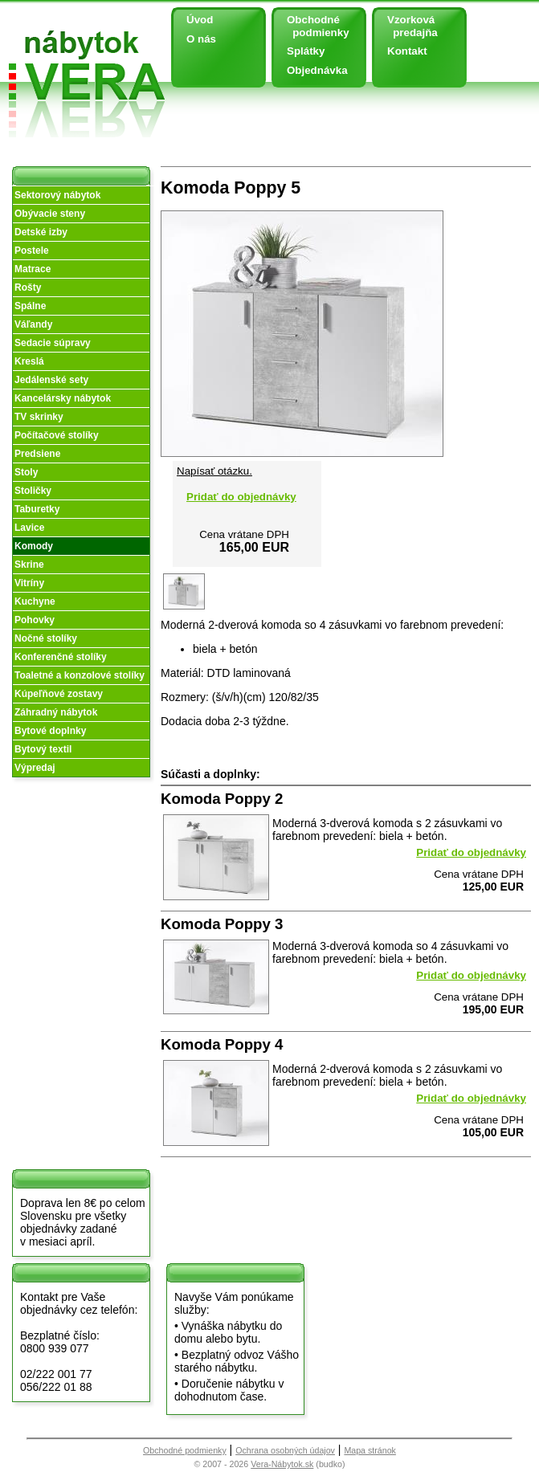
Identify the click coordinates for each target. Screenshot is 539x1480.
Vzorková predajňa (406, 26)
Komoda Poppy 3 (222, 923)
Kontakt (407, 51)
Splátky (306, 51)
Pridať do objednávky (241, 497)
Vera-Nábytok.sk (282, 1464)
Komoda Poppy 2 (222, 798)
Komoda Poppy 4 (222, 1044)
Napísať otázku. (214, 471)
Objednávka (317, 70)
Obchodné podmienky (312, 26)
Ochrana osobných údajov (285, 1450)
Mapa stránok (370, 1450)
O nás (201, 39)
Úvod (199, 20)
